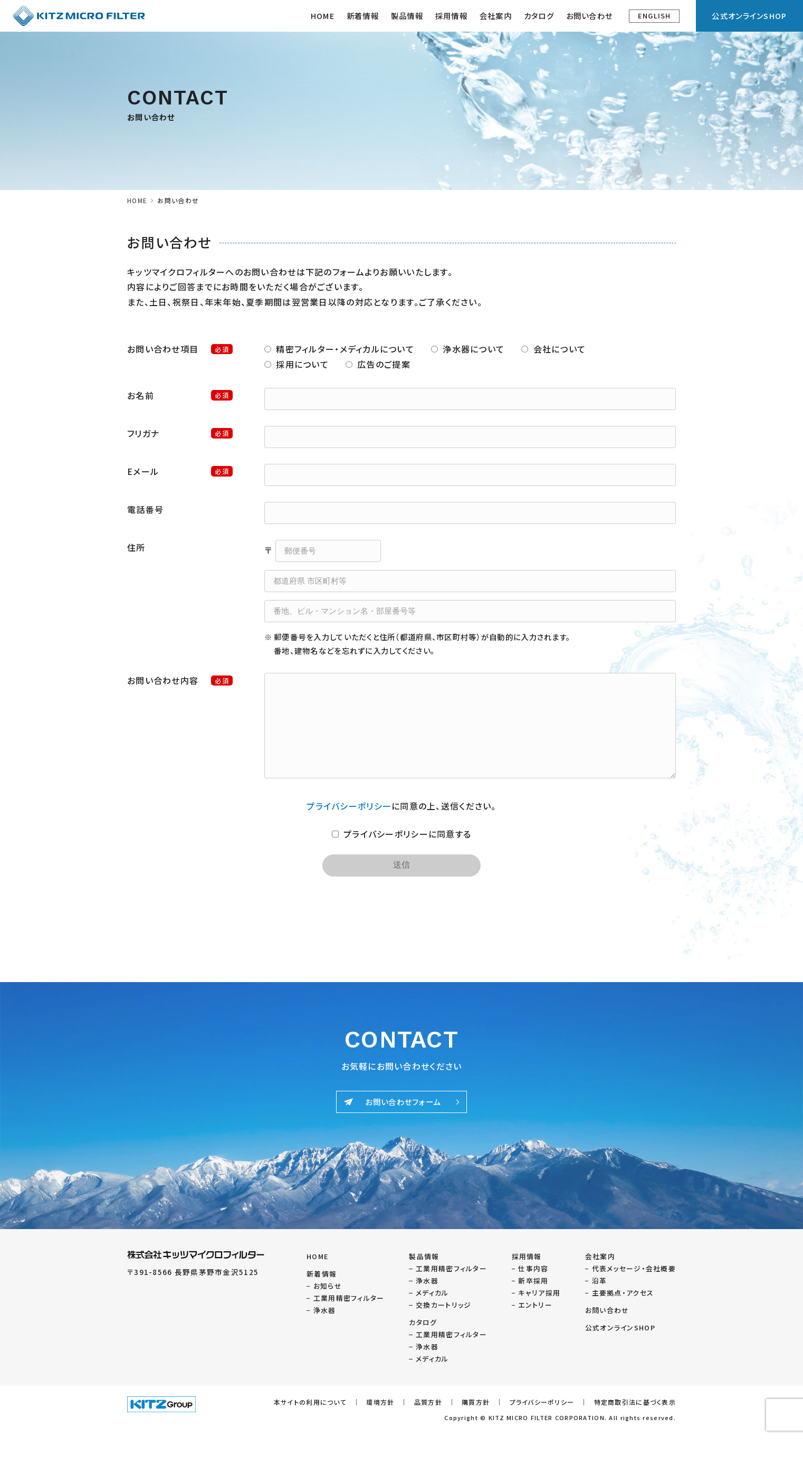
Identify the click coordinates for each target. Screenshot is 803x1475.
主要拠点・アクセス (623, 1293)
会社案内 (600, 1256)
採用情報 (451, 15)
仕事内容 (533, 1268)
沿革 (599, 1281)
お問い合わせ (589, 15)
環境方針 (380, 1401)
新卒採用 (533, 1281)
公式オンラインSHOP (749, 15)
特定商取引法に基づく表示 (635, 1401)
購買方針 (476, 1401)
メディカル (432, 1293)
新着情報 (363, 15)
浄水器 (324, 1310)
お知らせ (327, 1286)
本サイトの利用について (310, 1401)
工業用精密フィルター (349, 1298)
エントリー (535, 1305)
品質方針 (428, 1401)
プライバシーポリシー (349, 806)
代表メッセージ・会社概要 (634, 1268)
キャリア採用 (539, 1293)
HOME (322, 15)
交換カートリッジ (443, 1305)
